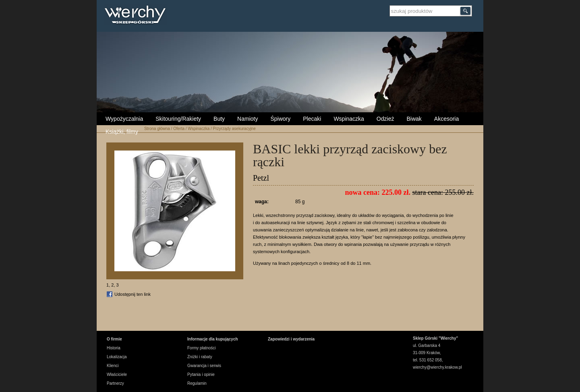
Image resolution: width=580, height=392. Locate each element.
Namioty (247, 119)
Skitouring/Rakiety (178, 119)
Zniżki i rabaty (199, 357)
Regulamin (197, 383)
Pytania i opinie (201, 374)
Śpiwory (280, 119)
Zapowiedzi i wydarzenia (291, 339)
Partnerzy (115, 383)
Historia (113, 348)
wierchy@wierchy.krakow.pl (437, 367)
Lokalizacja (116, 357)
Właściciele (117, 374)
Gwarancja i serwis (204, 365)
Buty (219, 119)
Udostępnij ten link (132, 294)
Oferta (178, 128)
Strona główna (157, 128)
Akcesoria (446, 119)
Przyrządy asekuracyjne (234, 128)
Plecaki (312, 119)
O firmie (114, 339)
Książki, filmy (122, 131)
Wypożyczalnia (124, 119)
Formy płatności (201, 348)
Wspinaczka (349, 119)
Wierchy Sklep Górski (137, 15)
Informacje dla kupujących (212, 339)
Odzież (385, 119)
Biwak (413, 119)
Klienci (112, 365)
